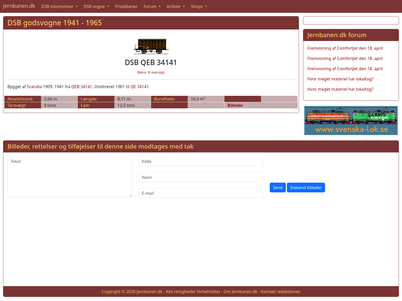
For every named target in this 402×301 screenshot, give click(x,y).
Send (278, 187)
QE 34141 (139, 86)
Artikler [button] (174, 6)
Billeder (235, 105)
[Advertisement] (201, 246)
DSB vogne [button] (95, 6)
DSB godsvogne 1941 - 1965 (54, 22)
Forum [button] (150, 6)
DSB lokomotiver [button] (58, 6)
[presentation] (309, 167)
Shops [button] (197, 6)
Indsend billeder (305, 187)
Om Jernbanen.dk (240, 291)
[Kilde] (200, 161)
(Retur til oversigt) (151, 72)
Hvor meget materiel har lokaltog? (340, 79)
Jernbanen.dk (19, 5)
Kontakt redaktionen (280, 291)
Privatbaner (126, 6)
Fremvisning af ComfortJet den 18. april (345, 48)
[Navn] (200, 177)
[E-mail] (200, 193)
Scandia (34, 86)
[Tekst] (69, 177)
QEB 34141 (81, 86)
